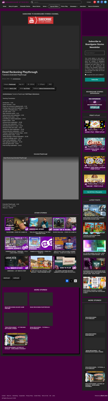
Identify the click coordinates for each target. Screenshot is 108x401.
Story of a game (13, 6)
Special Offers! (54, 6)
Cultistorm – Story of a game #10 (16, 232)
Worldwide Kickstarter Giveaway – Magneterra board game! (94, 218)
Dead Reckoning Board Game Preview (14, 308)
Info (50, 395)
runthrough (16, 278)
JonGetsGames (16, 78)
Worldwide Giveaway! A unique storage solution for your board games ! (94, 291)
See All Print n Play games (94, 192)
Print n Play (64, 6)
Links (53, 395)
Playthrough (12, 84)
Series (45, 6)
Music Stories (36, 6)
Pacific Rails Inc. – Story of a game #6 (64, 232)
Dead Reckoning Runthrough (40, 307)
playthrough (7, 278)
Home (4, 6)
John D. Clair (13, 88)
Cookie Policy (37, 395)
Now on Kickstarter (93, 6)
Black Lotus (104, 395)
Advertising (15, 395)
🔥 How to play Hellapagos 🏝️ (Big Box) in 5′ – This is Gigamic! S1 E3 (40, 271)
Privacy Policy (90, 69)
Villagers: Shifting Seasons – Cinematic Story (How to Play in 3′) (64, 271)
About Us (9, 395)
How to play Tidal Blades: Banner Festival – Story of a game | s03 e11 (64, 252)
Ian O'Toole (27, 88)
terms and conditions (97, 74)
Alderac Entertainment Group (46, 88)
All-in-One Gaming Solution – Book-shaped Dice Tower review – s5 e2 (94, 254)
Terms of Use (45, 395)
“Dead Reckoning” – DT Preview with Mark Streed (15, 328)
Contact (89, 2)
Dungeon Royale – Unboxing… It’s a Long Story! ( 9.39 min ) (17, 252)
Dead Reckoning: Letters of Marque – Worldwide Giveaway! (15, 348)
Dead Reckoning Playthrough (90, 318)
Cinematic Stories (25, 6)
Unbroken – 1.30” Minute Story (16, 271)
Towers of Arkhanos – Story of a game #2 (40, 252)
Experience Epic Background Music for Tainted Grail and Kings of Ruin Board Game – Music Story (94, 272)
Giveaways (73, 6)
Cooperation (22, 395)
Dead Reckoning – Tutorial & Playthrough (39, 328)
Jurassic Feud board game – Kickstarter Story (92, 236)
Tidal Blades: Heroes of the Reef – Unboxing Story (40, 233)
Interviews (83, 6)
